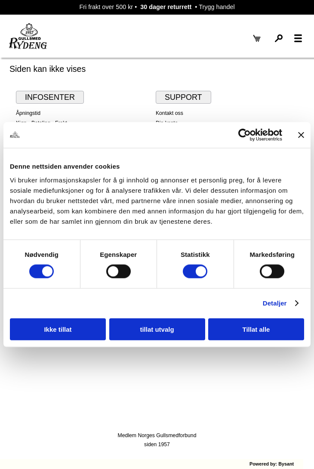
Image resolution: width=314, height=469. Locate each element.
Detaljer (275, 303)
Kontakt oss (169, 113)
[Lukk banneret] (301, 135)
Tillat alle (256, 329)
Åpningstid (28, 113)
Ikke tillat (57, 329)
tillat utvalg (157, 329)
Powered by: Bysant (271, 463)
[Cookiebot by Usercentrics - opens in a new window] (244, 135)
